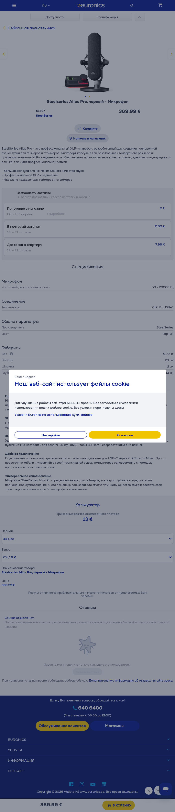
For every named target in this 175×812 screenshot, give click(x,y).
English (30, 377)
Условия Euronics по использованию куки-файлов (54, 415)
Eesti (18, 377)
